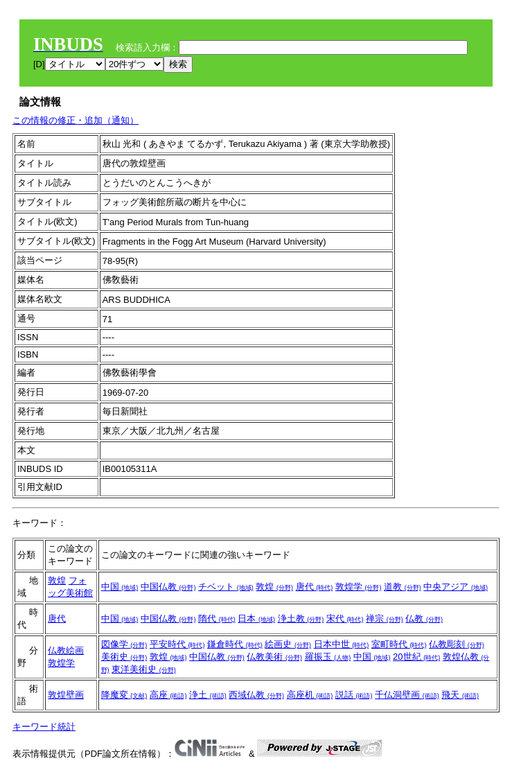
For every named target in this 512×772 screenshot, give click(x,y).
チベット (226, 586)
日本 (256, 618)
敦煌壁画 (66, 695)
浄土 (208, 695)
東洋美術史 (144, 669)
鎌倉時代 (235, 644)
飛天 (460, 695)
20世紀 (416, 656)
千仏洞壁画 (407, 695)
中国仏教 (168, 586)
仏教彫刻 (456, 644)
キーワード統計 (44, 726)
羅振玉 (328, 656)
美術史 (124, 656)
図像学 (124, 644)
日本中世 (341, 644)
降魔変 (124, 695)
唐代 (314, 586)
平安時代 (177, 644)
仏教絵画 (66, 650)
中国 (120, 586)
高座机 (310, 695)
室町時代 (399, 644)
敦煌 (57, 580)
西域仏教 (256, 695)
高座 (168, 695)
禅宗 (384, 618)
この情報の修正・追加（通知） (75, 120)
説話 (354, 695)
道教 (402, 586)
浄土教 (301, 618)
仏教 (424, 618)
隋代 (217, 618)
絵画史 (288, 644)
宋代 (345, 618)
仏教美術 (274, 656)
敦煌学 (358, 586)
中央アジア (455, 586)
